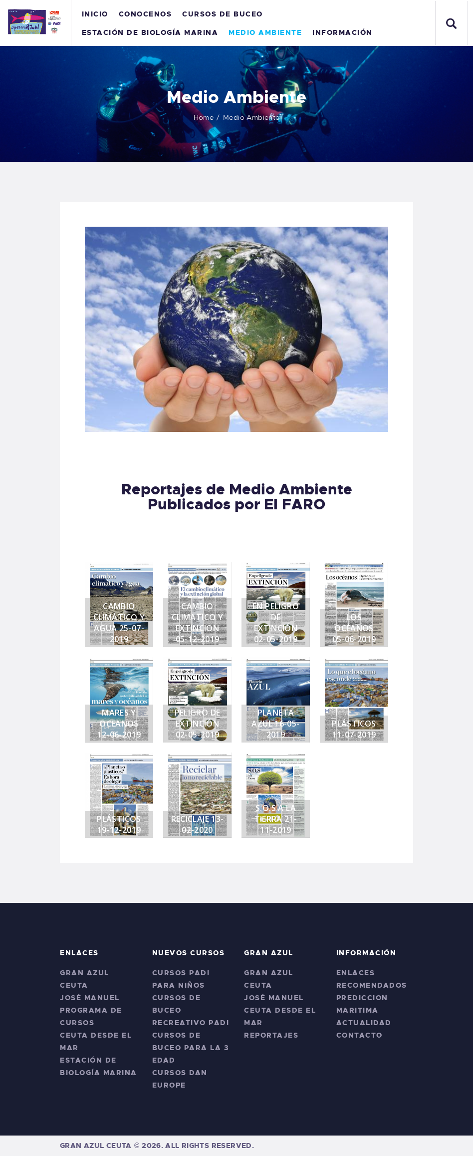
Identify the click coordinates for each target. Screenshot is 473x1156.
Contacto (359, 1035)
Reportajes (271, 1035)
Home (204, 117)
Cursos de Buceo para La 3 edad (191, 1048)
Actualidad (364, 1022)
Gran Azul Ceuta (96, 1145)
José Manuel (90, 997)
